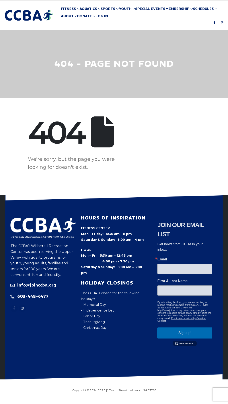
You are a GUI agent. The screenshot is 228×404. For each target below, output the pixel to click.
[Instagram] (222, 22)
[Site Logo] (29, 15)
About (67, 16)
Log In (101, 16)
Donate (84, 16)
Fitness (68, 9)
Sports (108, 9)
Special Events (150, 9)
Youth (125, 9)
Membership (177, 9)
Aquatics (88, 9)
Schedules (203, 9)
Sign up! (184, 333)
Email (162, 259)
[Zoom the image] (43, 221)
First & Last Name (172, 281)
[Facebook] (214, 22)
